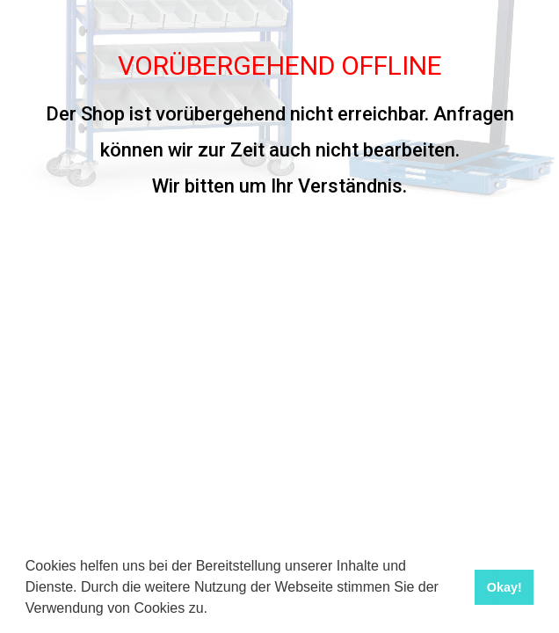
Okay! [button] (504, 587)
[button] (213, 610)
